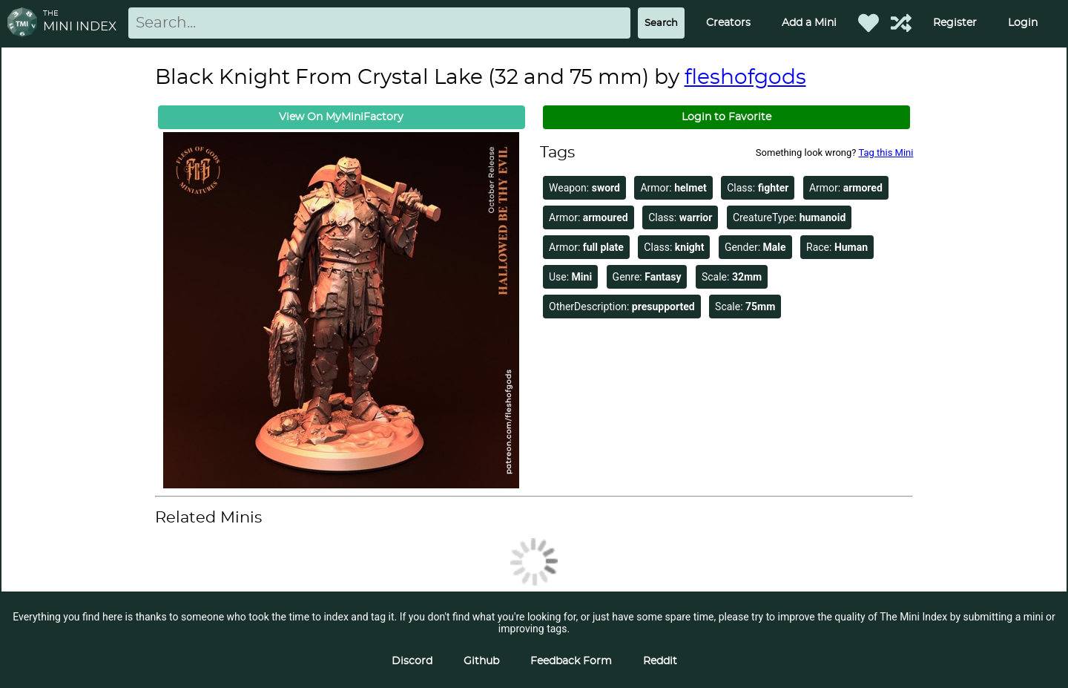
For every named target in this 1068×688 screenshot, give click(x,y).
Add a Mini (809, 23)
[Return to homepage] (25, 23)
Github (481, 661)
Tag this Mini (885, 152)
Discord (412, 661)
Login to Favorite (726, 117)
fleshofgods (745, 78)
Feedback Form (571, 661)
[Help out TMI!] (901, 23)
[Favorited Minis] (868, 23)
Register (955, 23)
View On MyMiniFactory (341, 117)
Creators (728, 23)
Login (1023, 23)
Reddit (660, 661)
